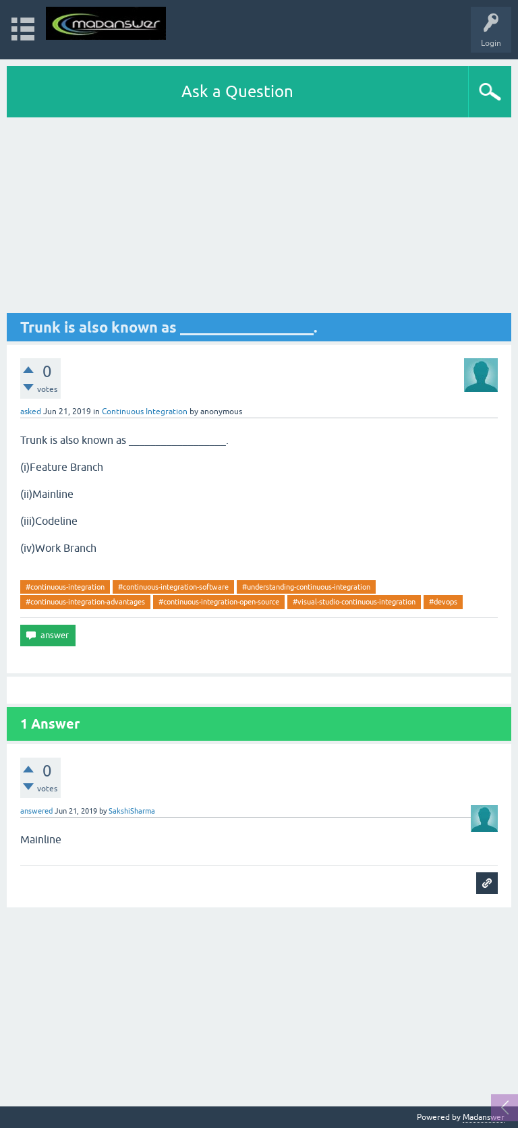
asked (30, 411)
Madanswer (484, 1117)
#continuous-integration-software (173, 587)
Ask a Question (237, 91)
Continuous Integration (145, 411)
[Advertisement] (259, 218)
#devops (443, 602)
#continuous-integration (65, 587)
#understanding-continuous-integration (306, 587)
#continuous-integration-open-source (219, 602)
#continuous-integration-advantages (85, 602)
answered (36, 811)
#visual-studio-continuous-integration (354, 602)
